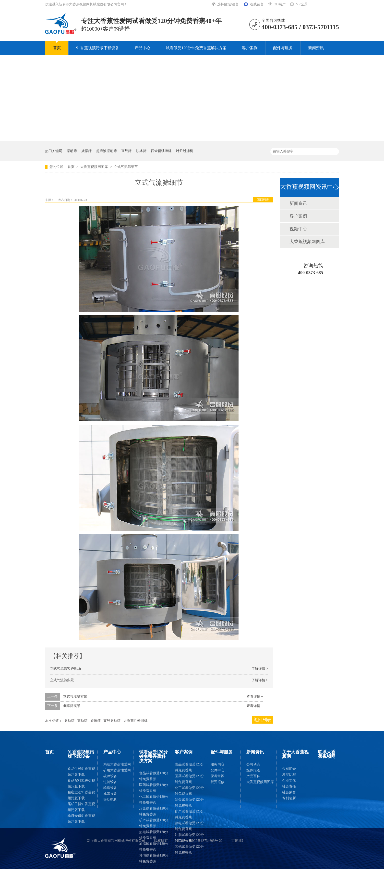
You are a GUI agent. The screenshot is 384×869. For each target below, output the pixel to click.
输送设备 (110, 788)
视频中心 (298, 228)
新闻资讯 (316, 48)
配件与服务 (283, 48)
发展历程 (289, 774)
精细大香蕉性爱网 (117, 764)
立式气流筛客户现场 (65, 668)
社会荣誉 (289, 792)
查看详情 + (255, 696)
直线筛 (126, 151)
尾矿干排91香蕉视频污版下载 (81, 807)
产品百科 (253, 776)
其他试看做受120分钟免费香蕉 (153, 858)
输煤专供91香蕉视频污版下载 (81, 818)
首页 (57, 48)
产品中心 (142, 48)
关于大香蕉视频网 (68, 62)
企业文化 (289, 780)
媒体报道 (253, 770)
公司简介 (289, 769)
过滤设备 (110, 782)
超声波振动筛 (106, 151)
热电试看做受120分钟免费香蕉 (153, 835)
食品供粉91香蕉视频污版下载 (81, 771)
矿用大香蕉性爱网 (117, 770)
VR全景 (302, 4)
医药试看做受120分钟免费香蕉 (153, 788)
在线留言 (257, 4)
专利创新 (289, 798)
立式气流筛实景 (62, 680)
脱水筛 (141, 151)
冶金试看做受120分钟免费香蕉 (153, 811)
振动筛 (72, 151)
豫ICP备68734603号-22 (205, 841)
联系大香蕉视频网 (115, 62)
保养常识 (217, 776)
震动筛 (82, 721)
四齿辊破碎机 (161, 151)
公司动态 (253, 764)
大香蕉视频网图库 (94, 167)
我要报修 (217, 782)
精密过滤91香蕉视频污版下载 (81, 795)
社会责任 (289, 786)
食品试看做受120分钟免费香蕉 (153, 776)
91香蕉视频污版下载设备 (97, 48)
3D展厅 (279, 4)
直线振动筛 (111, 721)
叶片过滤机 (184, 151)
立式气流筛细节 (126, 167)
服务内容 (217, 764)
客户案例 (250, 48)
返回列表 (263, 199)
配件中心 (217, 770)
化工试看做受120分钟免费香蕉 (153, 799)
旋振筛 (86, 151)
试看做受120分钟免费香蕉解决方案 (196, 48)
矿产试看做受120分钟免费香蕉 (153, 823)
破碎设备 (110, 776)
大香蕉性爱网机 (135, 721)
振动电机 (110, 799)
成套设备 (110, 794)
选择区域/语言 (228, 4)
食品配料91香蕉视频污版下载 (81, 783)
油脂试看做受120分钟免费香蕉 (153, 846)
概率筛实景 (71, 706)
